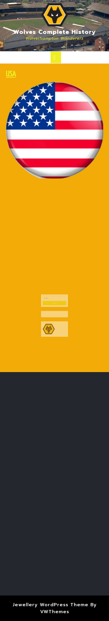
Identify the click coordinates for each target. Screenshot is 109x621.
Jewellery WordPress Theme (50, 604)
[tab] (55, 57)
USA (11, 74)
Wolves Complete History (54, 32)
